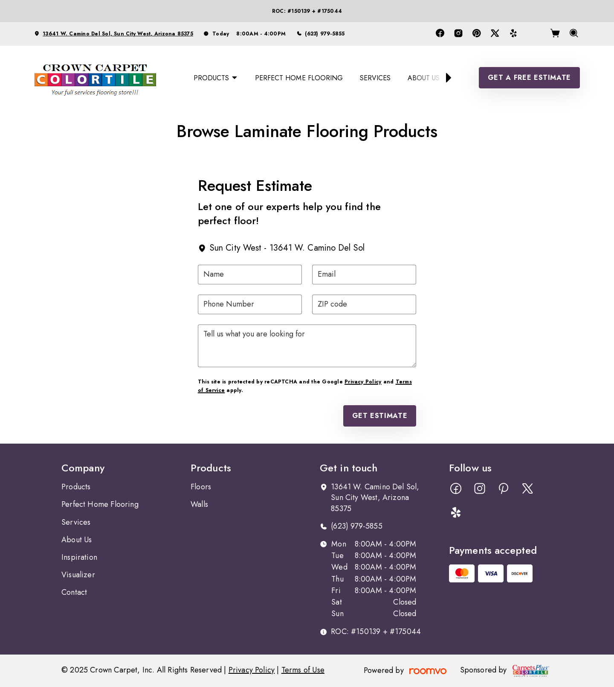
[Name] (250, 274)
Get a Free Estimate (529, 77)
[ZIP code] (364, 304)
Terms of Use (302, 669)
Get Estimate (380, 416)
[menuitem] (215, 78)
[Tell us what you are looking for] (307, 345)
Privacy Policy (363, 382)
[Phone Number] (250, 304)
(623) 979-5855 (325, 34)
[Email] (364, 274)
